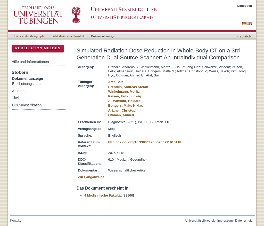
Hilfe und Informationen (30, 62)
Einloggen (244, 5)
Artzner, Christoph (122, 110)
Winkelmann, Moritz (124, 91)
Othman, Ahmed (121, 115)
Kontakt (15, 220)
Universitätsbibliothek (200, 220)
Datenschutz (243, 220)
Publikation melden (38, 48)
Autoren (18, 91)
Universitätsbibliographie (29, 36)
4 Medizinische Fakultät (68, 36)
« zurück (244, 36)
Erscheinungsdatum (27, 84)
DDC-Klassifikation (27, 105)
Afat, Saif (115, 82)
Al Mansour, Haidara (124, 101)
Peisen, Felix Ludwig (124, 96)
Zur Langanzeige (91, 177)
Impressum (225, 220)
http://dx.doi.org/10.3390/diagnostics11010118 (144, 142)
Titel (15, 98)
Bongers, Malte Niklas (125, 105)
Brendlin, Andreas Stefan (128, 87)
